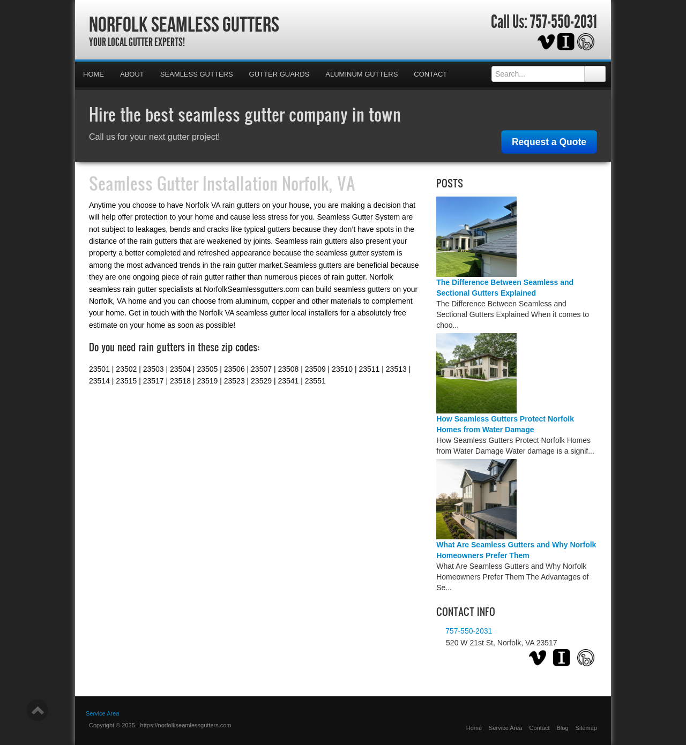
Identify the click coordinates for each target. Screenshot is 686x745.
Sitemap (586, 728)
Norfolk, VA (318, 183)
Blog (563, 728)
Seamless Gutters (196, 74)
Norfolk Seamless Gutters (184, 24)
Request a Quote (549, 142)
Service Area (505, 728)
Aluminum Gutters (361, 74)
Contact (430, 74)
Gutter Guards (279, 74)
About (132, 74)
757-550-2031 (563, 22)
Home (93, 74)
